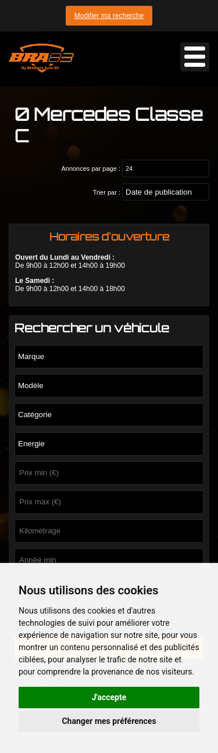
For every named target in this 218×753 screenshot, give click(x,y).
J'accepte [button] (109, 697)
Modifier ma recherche (109, 16)
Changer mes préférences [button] (109, 721)
